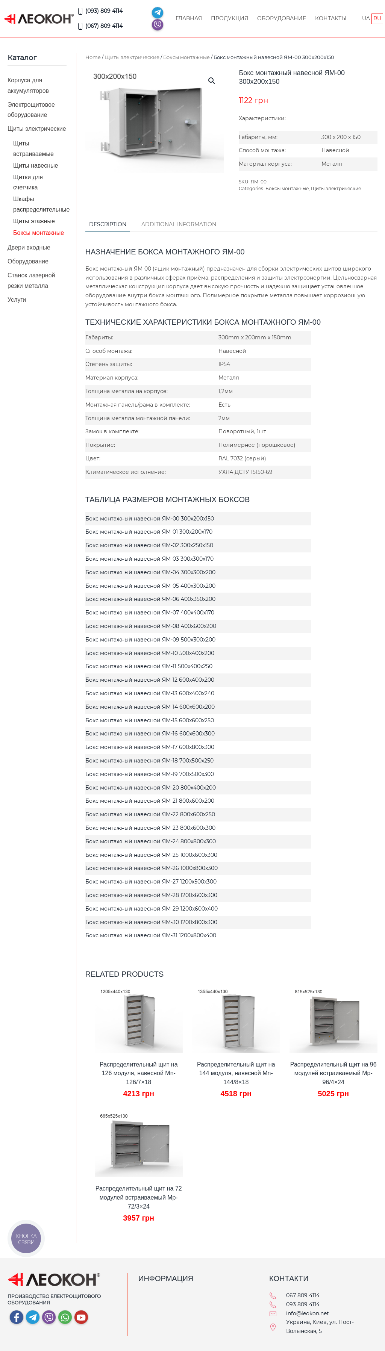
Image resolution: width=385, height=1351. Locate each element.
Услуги (17, 300)
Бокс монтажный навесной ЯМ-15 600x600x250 (149, 720)
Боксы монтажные (186, 57)
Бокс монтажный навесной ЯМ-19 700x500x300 (149, 774)
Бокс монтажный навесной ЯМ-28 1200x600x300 (151, 895)
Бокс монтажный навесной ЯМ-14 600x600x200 (150, 706)
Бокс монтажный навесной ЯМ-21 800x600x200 (149, 800)
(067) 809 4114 (99, 26)
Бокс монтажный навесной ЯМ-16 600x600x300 (150, 733)
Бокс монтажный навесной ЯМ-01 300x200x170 (148, 531)
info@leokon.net (307, 1313)
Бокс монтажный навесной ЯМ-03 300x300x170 (149, 558)
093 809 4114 (303, 1304)
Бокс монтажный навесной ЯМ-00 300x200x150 (149, 518)
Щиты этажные (34, 221)
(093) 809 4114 (99, 11)
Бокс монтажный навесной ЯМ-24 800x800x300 (150, 841)
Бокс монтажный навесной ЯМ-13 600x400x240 (149, 693)
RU (377, 18)
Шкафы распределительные (41, 204)
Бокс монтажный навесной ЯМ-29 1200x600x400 (151, 908)
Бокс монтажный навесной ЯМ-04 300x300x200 (150, 572)
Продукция (229, 18)
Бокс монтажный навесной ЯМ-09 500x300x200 (150, 639)
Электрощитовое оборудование (31, 109)
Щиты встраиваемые (33, 148)
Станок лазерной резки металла (31, 280)
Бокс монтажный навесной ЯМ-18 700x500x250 (149, 760)
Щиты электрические (132, 57)
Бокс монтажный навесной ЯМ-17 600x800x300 (149, 747)
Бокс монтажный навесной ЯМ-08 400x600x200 (150, 626)
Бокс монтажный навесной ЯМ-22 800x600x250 (150, 814)
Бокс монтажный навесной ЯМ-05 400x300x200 (150, 585)
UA (366, 18)
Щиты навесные (35, 165)
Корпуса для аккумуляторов (28, 85)
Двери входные (29, 247)
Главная (189, 18)
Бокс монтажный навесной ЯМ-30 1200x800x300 (151, 922)
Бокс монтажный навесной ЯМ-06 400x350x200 (150, 599)
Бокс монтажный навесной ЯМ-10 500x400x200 (149, 653)
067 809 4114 (303, 1295)
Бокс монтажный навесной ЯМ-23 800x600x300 (150, 828)
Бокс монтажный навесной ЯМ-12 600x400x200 (149, 679)
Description (107, 224)
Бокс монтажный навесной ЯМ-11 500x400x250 (148, 666)
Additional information (178, 224)
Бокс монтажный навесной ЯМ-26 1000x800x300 (151, 868)
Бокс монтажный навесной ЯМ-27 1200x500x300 (151, 881)
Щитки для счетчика (28, 182)
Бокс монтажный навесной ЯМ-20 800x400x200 (150, 787)
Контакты (331, 18)
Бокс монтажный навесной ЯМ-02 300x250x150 (149, 545)
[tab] (104, 224)
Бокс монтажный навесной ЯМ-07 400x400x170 (149, 612)
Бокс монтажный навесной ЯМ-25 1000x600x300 (151, 855)
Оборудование (281, 18)
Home (93, 57)
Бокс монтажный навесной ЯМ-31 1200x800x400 (150, 935)
